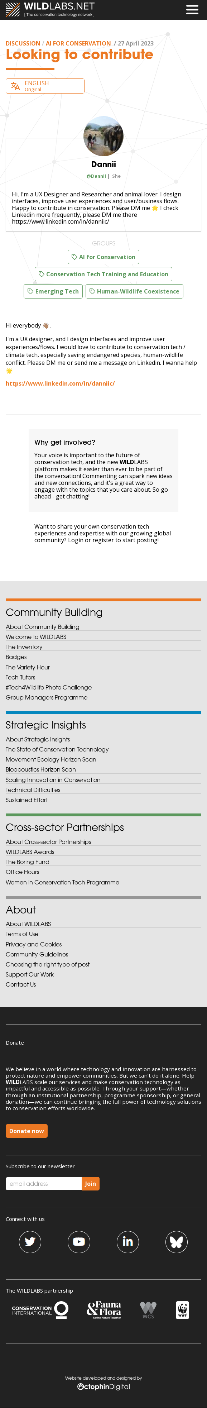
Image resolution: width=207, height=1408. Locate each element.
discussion (23, 43)
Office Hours (22, 871)
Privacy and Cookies (34, 944)
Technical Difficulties (33, 789)
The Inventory (24, 646)
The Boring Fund (27, 861)
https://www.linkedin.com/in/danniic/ (60, 383)
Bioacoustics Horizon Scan (41, 769)
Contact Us (21, 984)
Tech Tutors (20, 677)
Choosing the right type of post (48, 964)
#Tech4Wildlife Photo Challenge (49, 687)
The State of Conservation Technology (57, 749)
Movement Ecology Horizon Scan (51, 759)
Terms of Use (22, 933)
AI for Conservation (78, 43)
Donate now (26, 1131)
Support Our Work (30, 974)
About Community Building (43, 626)
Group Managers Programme (46, 697)
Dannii (103, 164)
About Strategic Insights (38, 739)
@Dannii (96, 176)
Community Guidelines (37, 954)
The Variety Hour (28, 667)
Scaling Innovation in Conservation (53, 779)
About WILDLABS (28, 923)
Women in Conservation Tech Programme (62, 882)
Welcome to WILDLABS (36, 636)
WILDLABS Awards (30, 851)
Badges (16, 656)
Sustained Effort (27, 799)
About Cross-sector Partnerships (48, 841)
